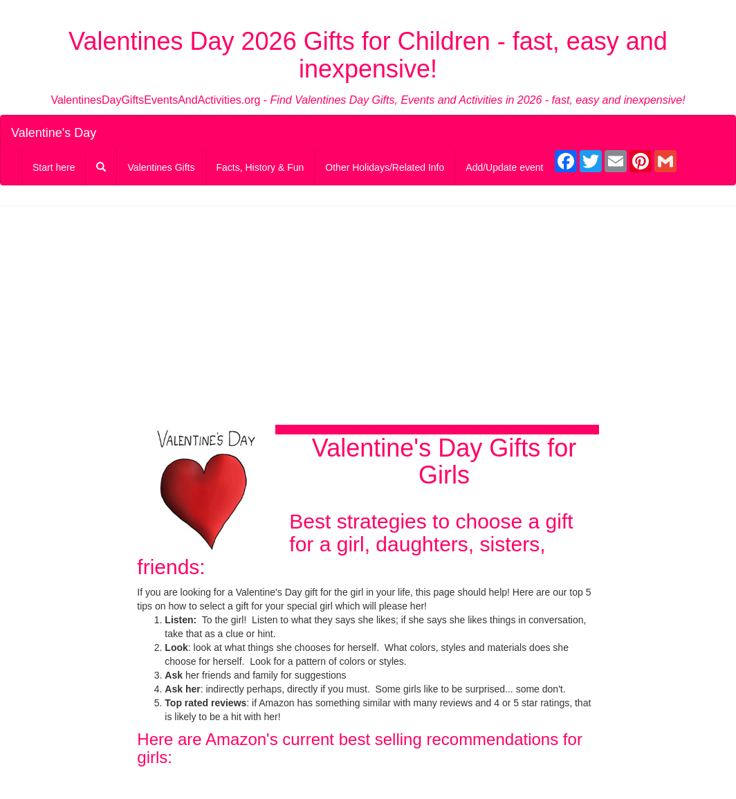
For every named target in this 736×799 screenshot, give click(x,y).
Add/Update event (504, 167)
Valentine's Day (53, 133)
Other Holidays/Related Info (384, 167)
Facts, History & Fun (260, 167)
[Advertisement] (367, 317)
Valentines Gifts (160, 167)
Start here (54, 167)
